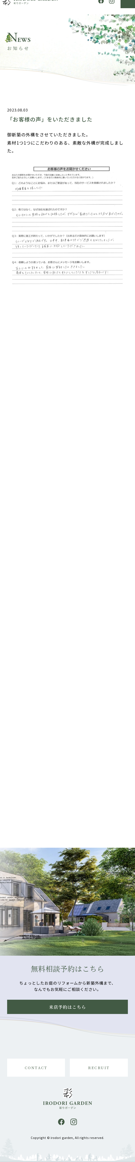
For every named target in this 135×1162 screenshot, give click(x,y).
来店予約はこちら (67, 1007)
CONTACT (36, 1067)
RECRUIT (99, 1067)
